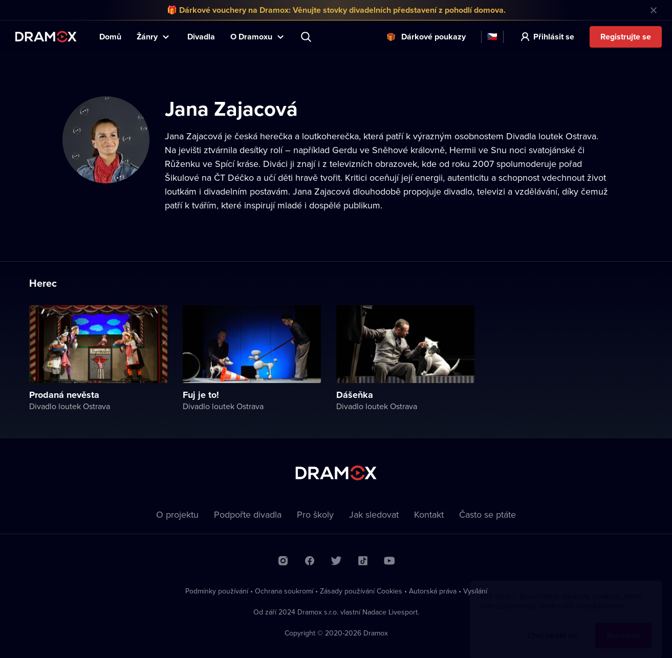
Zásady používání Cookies (361, 591)
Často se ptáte (487, 514)
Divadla (201, 37)
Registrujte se (625, 37)
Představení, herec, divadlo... (307, 37)
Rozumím (623, 625)
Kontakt (429, 514)
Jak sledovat (374, 514)
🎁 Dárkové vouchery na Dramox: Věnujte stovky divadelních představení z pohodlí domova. (336, 10)
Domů (110, 37)
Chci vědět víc (552, 625)
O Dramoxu (251, 37)
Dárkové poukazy (433, 37)
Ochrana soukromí (284, 591)
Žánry (147, 37)
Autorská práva (433, 591)
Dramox (46, 36)
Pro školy (315, 514)
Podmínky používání (216, 591)
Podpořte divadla (247, 514)
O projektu (177, 514)
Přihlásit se (553, 37)
